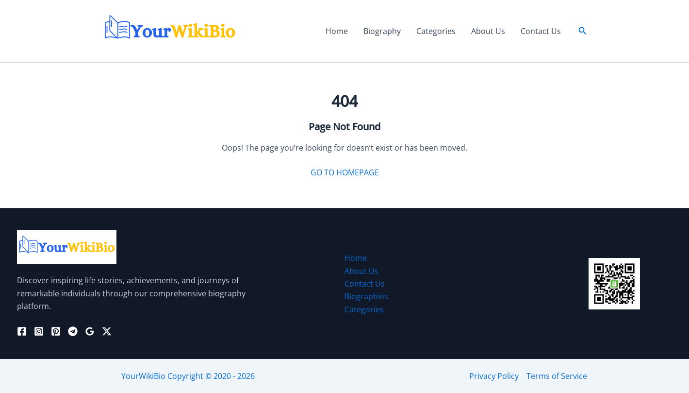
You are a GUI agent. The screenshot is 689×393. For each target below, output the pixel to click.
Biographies (366, 296)
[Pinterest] (56, 331)
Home (337, 31)
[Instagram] (39, 331)
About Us (488, 31)
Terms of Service (556, 376)
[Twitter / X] (107, 331)
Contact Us (541, 31)
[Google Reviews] (90, 331)
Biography (382, 31)
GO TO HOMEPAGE (345, 172)
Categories (436, 31)
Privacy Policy (494, 376)
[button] (582, 31)
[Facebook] (22, 331)
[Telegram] (73, 331)
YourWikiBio (143, 376)
